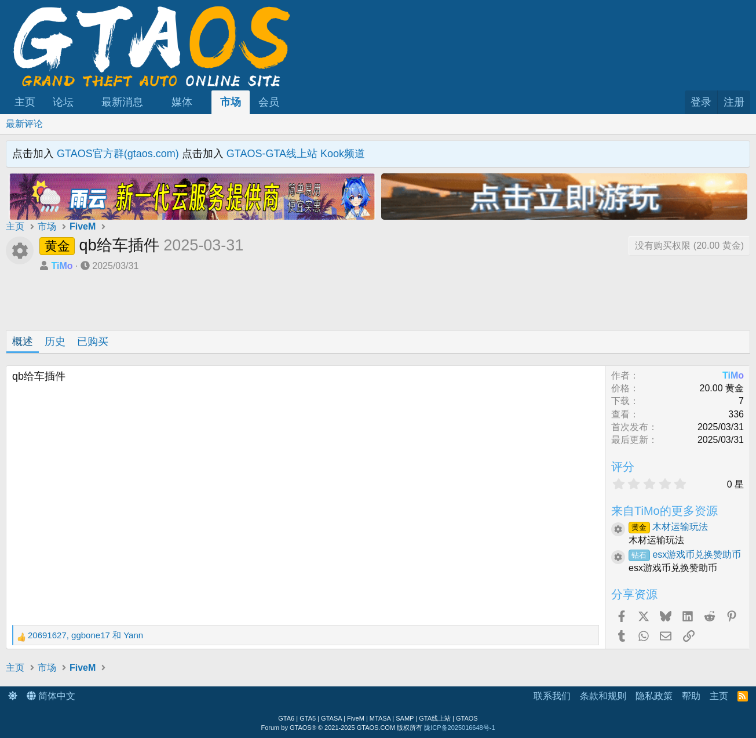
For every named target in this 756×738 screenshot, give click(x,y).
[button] (84, 102)
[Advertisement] (192, 304)
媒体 (181, 102)
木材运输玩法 (668, 527)
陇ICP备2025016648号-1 (459, 727)
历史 (55, 341)
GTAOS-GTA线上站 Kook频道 (296, 153)
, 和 (85, 635)
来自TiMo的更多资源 (664, 510)
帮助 (691, 696)
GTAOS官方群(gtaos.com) (118, 153)
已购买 (92, 341)
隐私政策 (654, 696)
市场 (230, 102)
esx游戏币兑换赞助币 (685, 554)
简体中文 (51, 696)
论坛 (63, 102)
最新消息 (122, 102)
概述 (22, 341)
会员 (268, 102)
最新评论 (24, 124)
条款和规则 (603, 696)
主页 (24, 102)
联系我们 (552, 696)
